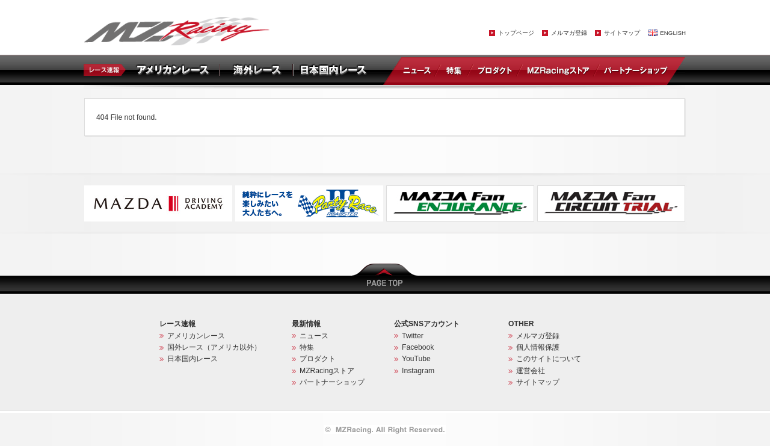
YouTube (416, 359)
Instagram (418, 371)
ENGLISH (673, 32)
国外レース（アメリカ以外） (214, 347)
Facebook (418, 347)
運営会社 (530, 371)
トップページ (516, 32)
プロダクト (495, 70)
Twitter (413, 336)
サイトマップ (622, 32)
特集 (453, 70)
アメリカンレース (196, 336)
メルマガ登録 (569, 32)
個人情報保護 (537, 347)
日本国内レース (192, 359)
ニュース (419, 70)
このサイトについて (548, 359)
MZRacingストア (558, 70)
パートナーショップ (635, 70)
